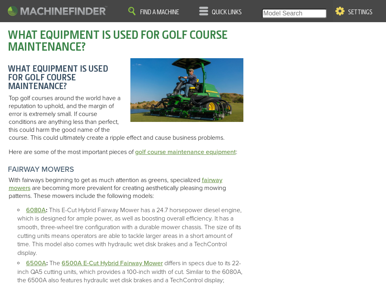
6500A (36, 263)
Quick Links (227, 12)
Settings (360, 12)
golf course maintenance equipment (185, 152)
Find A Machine (159, 12)
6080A (36, 210)
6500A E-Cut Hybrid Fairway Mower (112, 263)
